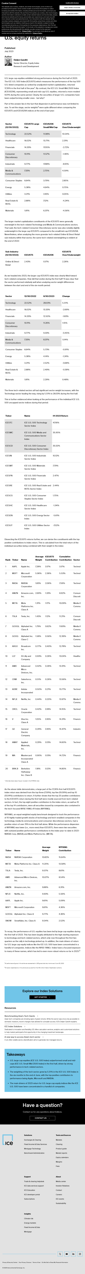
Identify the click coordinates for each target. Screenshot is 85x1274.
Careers (59, 1194)
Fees (58, 1166)
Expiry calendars (62, 1157)
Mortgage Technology (32, 1149)
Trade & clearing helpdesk (34, 1181)
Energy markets (30, 1223)
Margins (59, 1162)
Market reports (61, 1153)
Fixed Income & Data (32, 1227)
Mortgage (28, 1232)
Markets (59, 1140)
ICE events (60, 1199)
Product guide (61, 1149)
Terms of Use (36, 1262)
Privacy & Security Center (9, 1262)
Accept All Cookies (72, 4)
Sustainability (61, 1203)
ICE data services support (34, 1186)
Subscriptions (29, 1199)
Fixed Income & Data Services (35, 1144)
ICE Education (29, 1190)
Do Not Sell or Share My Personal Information (55, 1262)
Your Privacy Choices (25, 1262)
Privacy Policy (27, 22)
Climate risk (28, 1218)
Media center (61, 1181)
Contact (59, 1190)
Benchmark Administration (34, 1153)
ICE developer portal (32, 1194)
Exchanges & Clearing (32, 1140)
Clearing (59, 1144)
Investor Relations (62, 1186)
